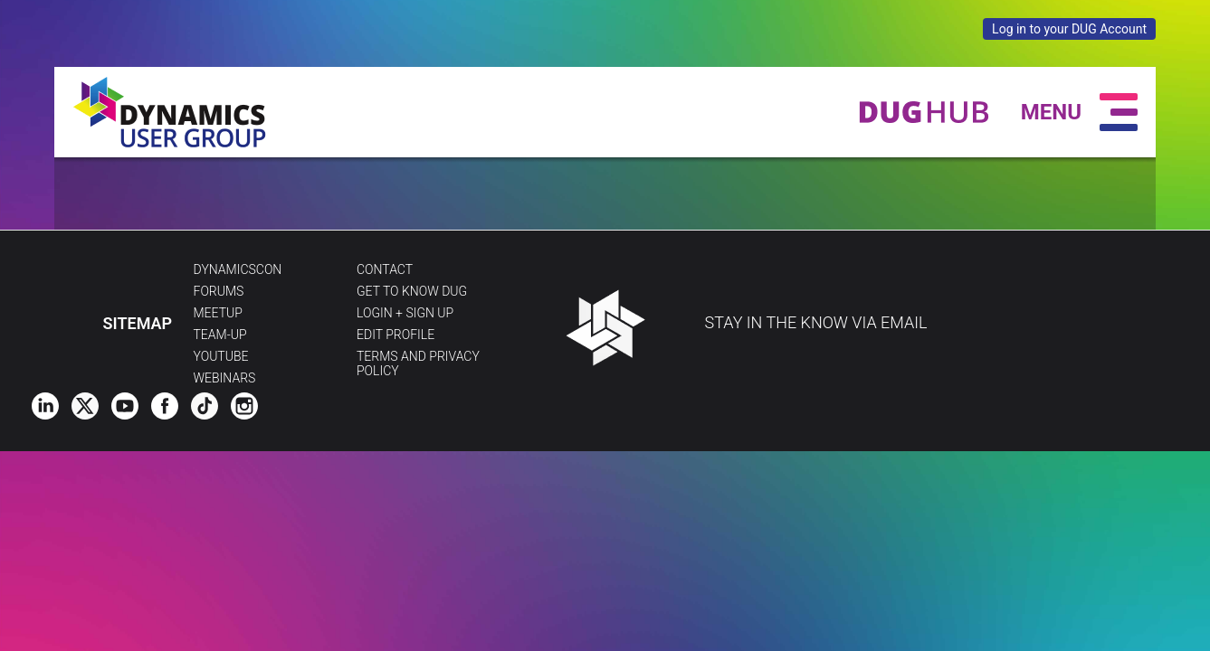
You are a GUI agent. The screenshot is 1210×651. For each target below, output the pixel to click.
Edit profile (395, 334)
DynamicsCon (238, 269)
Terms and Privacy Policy (418, 363)
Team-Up (220, 334)
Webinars (225, 378)
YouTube (221, 356)
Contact (385, 269)
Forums (219, 291)
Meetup (218, 313)
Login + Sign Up (405, 313)
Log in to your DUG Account (1069, 29)
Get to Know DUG (412, 291)
